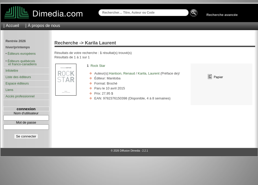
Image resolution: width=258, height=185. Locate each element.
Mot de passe (26, 122)
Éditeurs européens (21, 53)
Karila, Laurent (149, 73)
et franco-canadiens (21, 64)
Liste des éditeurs (18, 77)
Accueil (12, 25)
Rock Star (98, 66)
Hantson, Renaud (122, 73)
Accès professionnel (20, 96)
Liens (9, 90)
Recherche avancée (222, 15)
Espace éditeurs (17, 83)
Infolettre (12, 70)
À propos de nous (44, 25)
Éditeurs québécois (21, 61)
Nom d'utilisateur (26, 113)
